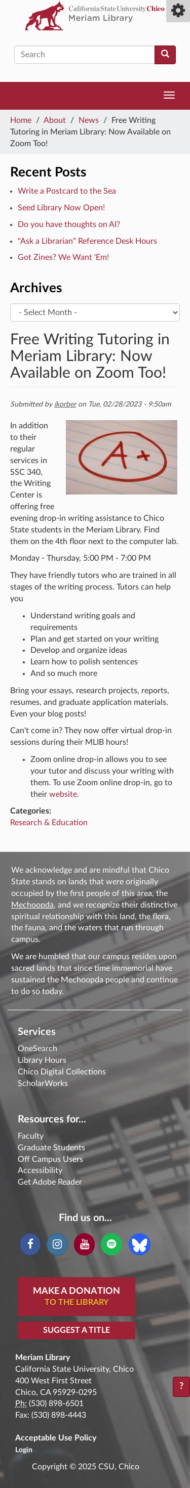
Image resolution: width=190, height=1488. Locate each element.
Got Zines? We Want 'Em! (63, 257)
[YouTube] (84, 1244)
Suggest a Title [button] (76, 1330)
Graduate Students (51, 1148)
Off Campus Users (50, 1159)
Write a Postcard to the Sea (67, 191)
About (55, 120)
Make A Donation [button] (76, 1297)
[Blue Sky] (139, 1244)
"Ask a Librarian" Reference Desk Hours (87, 241)
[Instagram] (57, 1244)
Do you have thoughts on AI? (69, 224)
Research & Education (49, 823)
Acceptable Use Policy (55, 1438)
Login (23, 1450)
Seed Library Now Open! (61, 208)
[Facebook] (30, 1244)
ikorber (65, 404)
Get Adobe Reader (50, 1182)
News (89, 120)
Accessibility (40, 1170)
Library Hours (42, 1060)
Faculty (31, 1136)
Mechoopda (32, 905)
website (63, 794)
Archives (36, 288)
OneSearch (37, 1049)
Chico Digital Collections (62, 1072)
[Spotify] (111, 1244)
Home (20, 120)
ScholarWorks (43, 1083)
